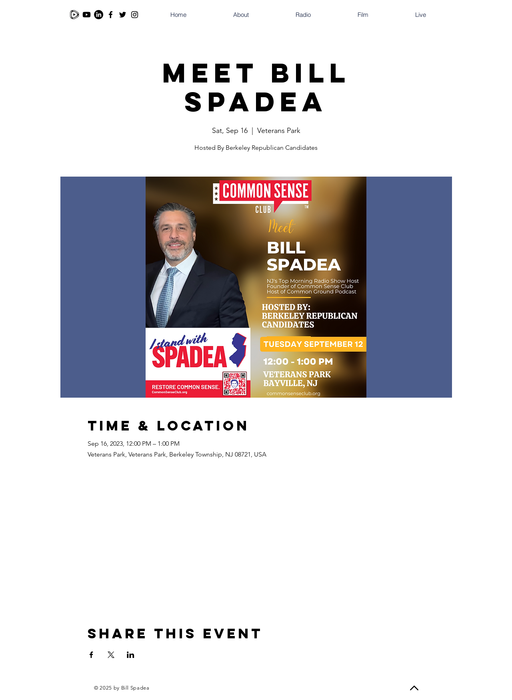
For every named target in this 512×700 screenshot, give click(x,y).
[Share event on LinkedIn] (130, 655)
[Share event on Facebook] (91, 655)
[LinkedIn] (98, 14)
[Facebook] (110, 14)
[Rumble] (74, 14)
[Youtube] (86, 14)
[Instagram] (134, 14)
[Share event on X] (111, 655)
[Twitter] (122, 14)
